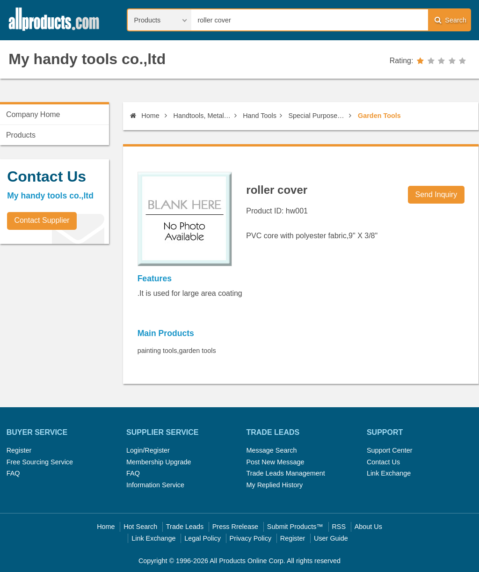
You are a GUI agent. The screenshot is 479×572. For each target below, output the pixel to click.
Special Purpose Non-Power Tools (317, 115)
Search (450, 20)
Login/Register (148, 450)
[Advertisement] (70, 316)
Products (21, 135)
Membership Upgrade (158, 462)
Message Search (271, 450)
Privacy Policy (251, 538)
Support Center (390, 450)
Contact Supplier (41, 220)
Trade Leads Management (285, 473)
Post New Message (275, 462)
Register (19, 450)
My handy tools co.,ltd (87, 59)
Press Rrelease (235, 526)
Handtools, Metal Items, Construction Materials (202, 115)
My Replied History (274, 485)
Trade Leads (184, 526)
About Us (368, 526)
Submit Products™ (295, 526)
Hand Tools (259, 115)
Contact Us (383, 462)
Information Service (155, 485)
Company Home (33, 114)
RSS (339, 526)
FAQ (13, 473)
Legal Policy (202, 538)
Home (144, 115)
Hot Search (140, 526)
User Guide (331, 538)
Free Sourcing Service (40, 462)
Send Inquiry (436, 194)
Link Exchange (389, 473)
